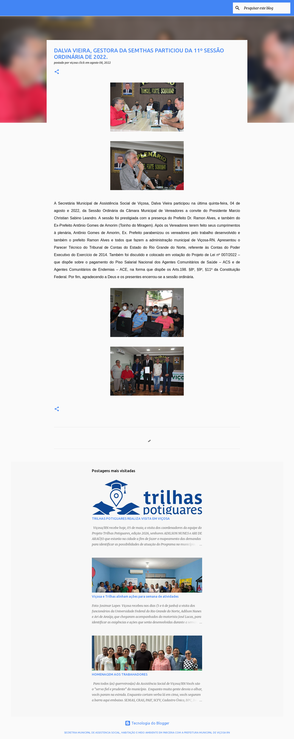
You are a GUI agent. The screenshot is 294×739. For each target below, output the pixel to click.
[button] (56, 72)
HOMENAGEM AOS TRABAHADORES (119, 674)
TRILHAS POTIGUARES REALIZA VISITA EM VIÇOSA (131, 518)
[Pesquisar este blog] (266, 8)
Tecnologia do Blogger (147, 723)
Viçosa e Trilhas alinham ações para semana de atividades (135, 596)
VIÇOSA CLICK (37, 8)
